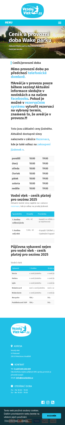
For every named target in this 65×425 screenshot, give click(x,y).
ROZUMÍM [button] (51, 416)
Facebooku (19, 99)
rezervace (15, 206)
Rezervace (42, 139)
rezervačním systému (28, 104)
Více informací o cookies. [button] (16, 421)
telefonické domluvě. (29, 75)
